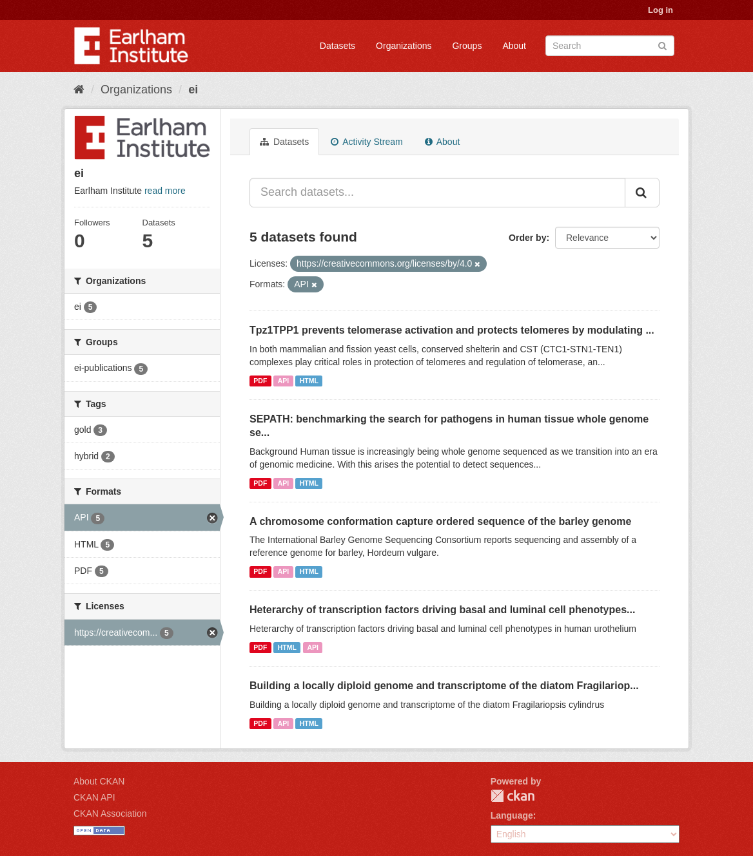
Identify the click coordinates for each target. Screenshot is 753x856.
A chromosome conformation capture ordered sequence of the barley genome (440, 521)
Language (512, 815)
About (514, 46)
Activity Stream (366, 142)
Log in (660, 10)
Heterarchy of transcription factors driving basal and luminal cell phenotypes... (442, 609)
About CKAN (98, 781)
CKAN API (94, 797)
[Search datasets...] (437, 192)
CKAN (512, 796)
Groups (467, 46)
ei (193, 89)
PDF (260, 381)
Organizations (403, 46)
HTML (309, 381)
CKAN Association (110, 813)
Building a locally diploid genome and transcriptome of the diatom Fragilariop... (444, 685)
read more (165, 190)
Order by (527, 238)
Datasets (337, 46)
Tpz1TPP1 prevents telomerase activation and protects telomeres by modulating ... (451, 330)
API (283, 381)
